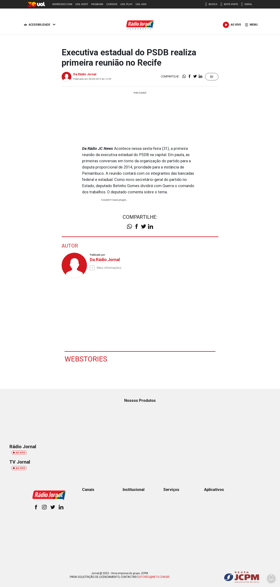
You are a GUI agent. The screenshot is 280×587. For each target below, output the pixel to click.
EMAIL (246, 4)
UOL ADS (141, 4)
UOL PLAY (126, 4)
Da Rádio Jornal (84, 74)
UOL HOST (81, 4)
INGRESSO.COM (62, 4)
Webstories (86, 358)
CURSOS (111, 4)
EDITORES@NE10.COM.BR (153, 576)
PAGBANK (97, 4)
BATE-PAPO (229, 4)
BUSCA (211, 4)
